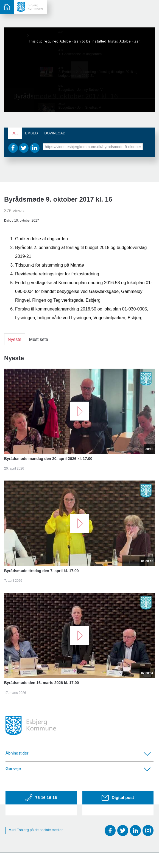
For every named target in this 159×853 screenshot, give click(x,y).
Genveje (78, 768)
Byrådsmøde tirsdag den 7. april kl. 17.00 (41, 571)
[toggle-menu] (7, 7)
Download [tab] (55, 133)
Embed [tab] (31, 133)
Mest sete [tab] (38, 339)
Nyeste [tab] (14, 339)
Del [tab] (15, 133)
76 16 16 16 (41, 797)
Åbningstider (78, 753)
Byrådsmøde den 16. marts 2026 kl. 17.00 (41, 682)
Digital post (118, 798)
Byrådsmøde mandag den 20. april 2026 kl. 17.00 (48, 458)
